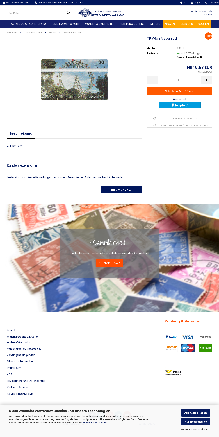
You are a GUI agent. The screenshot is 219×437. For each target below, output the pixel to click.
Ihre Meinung (121, 190)
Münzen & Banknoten (99, 24)
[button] (183, 2)
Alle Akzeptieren (195, 413)
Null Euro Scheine (132, 24)
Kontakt (12, 330)
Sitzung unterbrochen (20, 361)
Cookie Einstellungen (20, 393)
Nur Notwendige (195, 421)
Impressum (14, 368)
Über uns (187, 24)
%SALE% (170, 24)
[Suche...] (68, 13)
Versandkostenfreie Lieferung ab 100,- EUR (59, 2)
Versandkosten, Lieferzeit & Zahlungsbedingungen (24, 352)
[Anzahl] (179, 80)
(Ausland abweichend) (189, 57)
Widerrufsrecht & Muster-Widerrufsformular (23, 339)
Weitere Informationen (195, 429)
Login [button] (195, 2)
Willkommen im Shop (16, 2)
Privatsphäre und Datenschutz (26, 381)
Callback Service (17, 387)
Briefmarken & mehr (66, 24)
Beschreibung (21, 133)
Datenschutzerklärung (94, 422)
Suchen (203, 24)
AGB (9, 374)
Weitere (155, 24)
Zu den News (109, 263)
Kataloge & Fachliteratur (29, 24)
